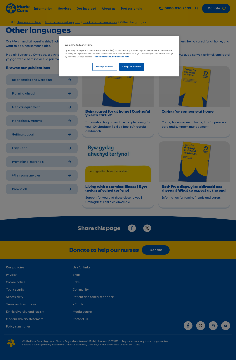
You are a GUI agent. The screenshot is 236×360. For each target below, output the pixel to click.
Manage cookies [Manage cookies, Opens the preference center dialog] (104, 66)
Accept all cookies (131, 66)
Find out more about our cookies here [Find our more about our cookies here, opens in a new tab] (111, 56)
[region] (119, 56)
